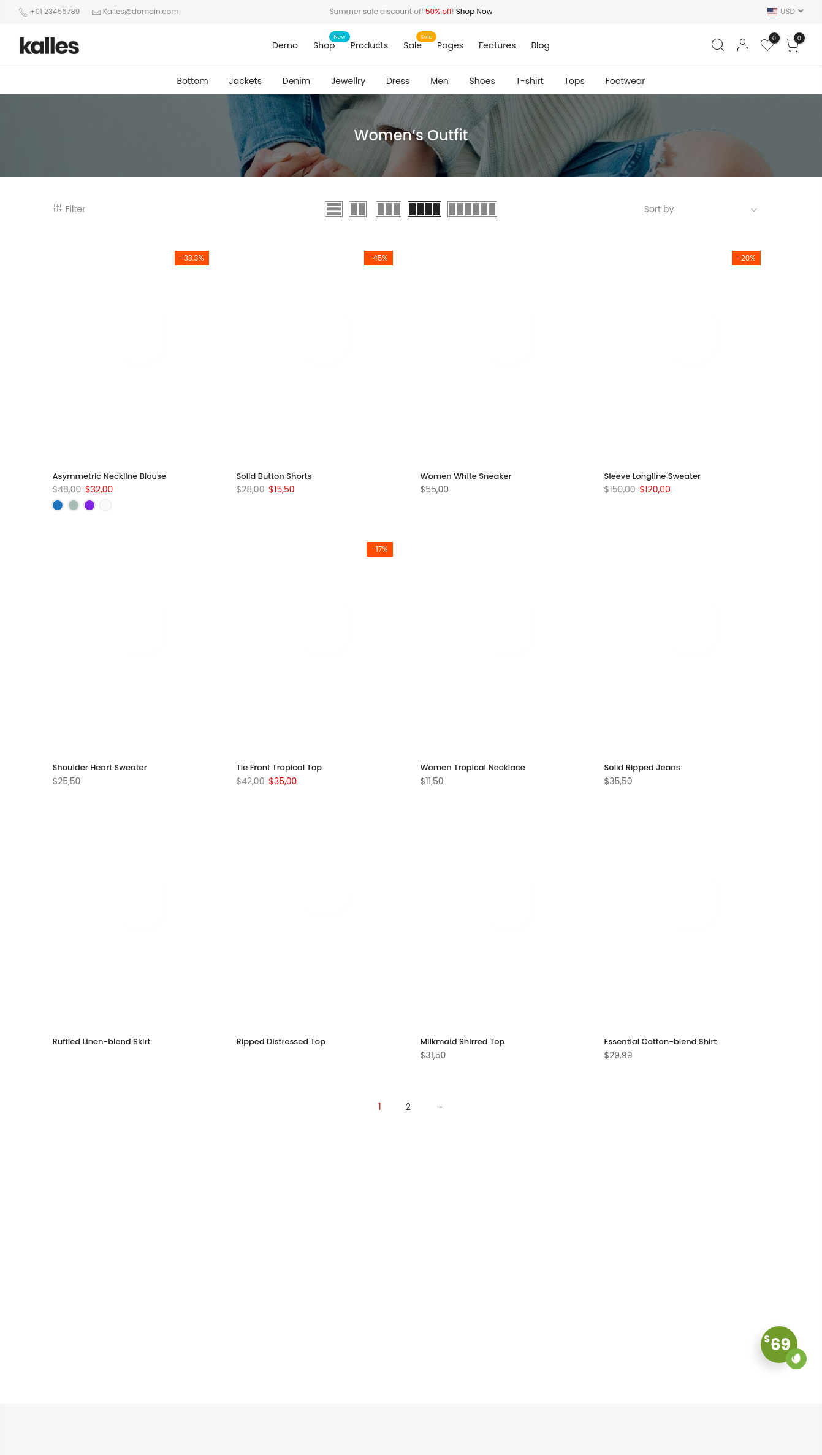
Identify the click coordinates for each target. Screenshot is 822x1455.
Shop (324, 45)
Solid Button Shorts (277, 484)
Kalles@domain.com (141, 11)
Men (439, 81)
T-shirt (529, 81)
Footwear (625, 81)
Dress (397, 81)
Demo (285, 45)
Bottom (192, 81)
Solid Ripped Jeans (645, 776)
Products (370, 45)
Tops (575, 81)
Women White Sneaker (470, 484)
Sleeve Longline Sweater (656, 484)
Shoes (482, 81)
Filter (69, 213)
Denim (296, 81)
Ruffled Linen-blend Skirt (105, 1049)
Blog (540, 45)
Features (497, 45)
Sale (412, 45)
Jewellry (348, 81)
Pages (450, 45)
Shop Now (474, 11)
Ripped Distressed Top (285, 1049)
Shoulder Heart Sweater (103, 776)
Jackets (245, 81)
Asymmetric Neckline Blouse (114, 484)
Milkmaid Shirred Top (466, 1049)
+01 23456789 (54, 11)
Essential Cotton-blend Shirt (665, 1049)
